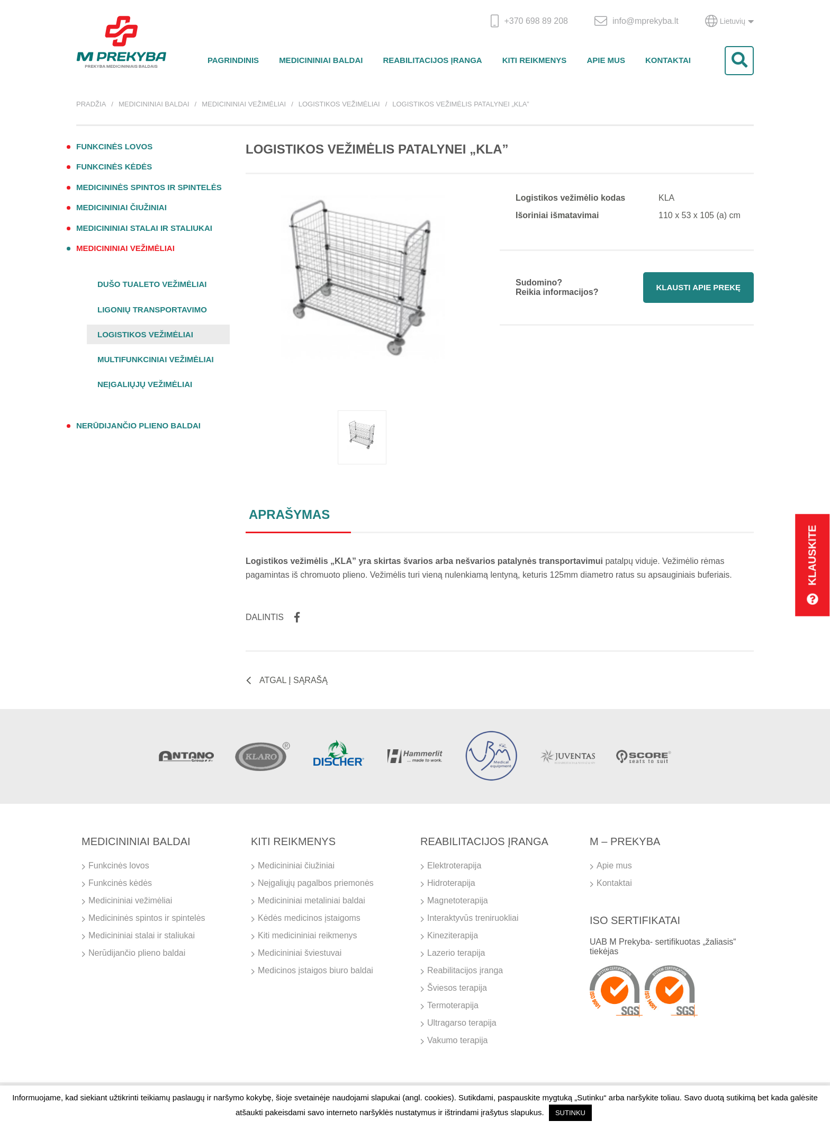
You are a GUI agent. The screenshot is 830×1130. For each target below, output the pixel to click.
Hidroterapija (451, 882)
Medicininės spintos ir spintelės (149, 187)
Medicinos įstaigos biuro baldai (315, 970)
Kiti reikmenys (534, 60)
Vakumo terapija (457, 1040)
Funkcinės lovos (114, 146)
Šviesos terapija (457, 987)
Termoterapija (453, 1005)
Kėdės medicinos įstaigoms (309, 917)
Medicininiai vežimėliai (244, 104)
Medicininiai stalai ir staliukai (144, 227)
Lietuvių (729, 21)
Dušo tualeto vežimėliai (151, 284)
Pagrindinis (233, 60)
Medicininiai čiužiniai (121, 207)
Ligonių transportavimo (152, 309)
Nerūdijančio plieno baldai (138, 425)
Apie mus (606, 60)
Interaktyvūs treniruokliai (473, 917)
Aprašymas (289, 514)
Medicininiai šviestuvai (299, 952)
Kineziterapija (452, 935)
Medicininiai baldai (321, 60)
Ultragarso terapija (462, 1022)
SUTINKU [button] (570, 1113)
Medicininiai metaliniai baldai (311, 900)
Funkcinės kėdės (114, 166)
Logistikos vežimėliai (339, 104)
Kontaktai (668, 60)
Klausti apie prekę (698, 287)
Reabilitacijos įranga (432, 60)
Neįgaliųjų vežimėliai (144, 384)
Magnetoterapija (457, 900)
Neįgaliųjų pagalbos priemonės (316, 882)
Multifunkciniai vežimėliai (155, 359)
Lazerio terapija (456, 952)
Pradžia (91, 104)
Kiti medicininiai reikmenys (307, 935)
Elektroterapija (454, 865)
